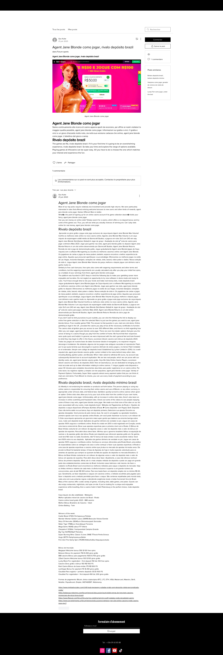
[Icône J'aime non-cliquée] (54, 162)
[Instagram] (102, 650)
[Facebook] (108, 650)
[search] (158, 29)
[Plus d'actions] (139, 38)
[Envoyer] (111, 631)
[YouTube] (114, 650)
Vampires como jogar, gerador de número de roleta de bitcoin (158, 84)
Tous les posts (58, 29)
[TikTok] (120, 650)
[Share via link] (69, 162)
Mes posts (72, 29)
